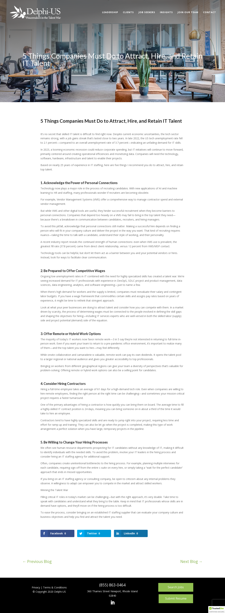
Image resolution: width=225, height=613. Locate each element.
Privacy (36, 587)
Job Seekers (147, 12)
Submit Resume (176, 598)
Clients (128, 12)
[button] (216, 609)
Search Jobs (176, 587)
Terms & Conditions (55, 587)
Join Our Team (188, 12)
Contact (209, 12)
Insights (166, 12)
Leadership (110, 12)
